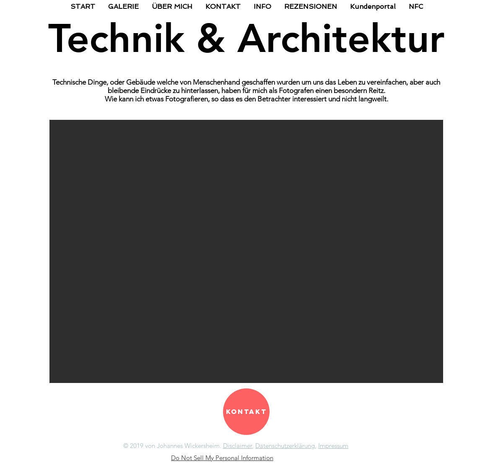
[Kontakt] (246, 411)
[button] (246, 251)
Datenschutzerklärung (285, 446)
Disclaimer (237, 446)
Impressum (333, 446)
